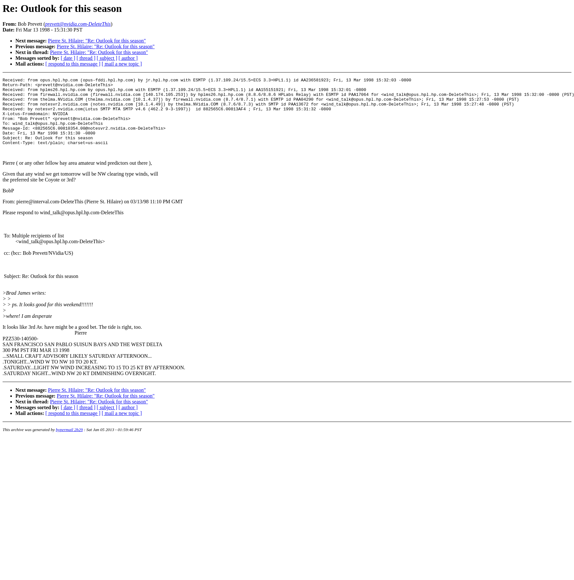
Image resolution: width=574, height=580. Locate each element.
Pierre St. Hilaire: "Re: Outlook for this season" (97, 40)
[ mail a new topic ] (122, 64)
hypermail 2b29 (69, 445)
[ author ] (128, 58)
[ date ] (68, 58)
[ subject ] (107, 58)
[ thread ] (85, 58)
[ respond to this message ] (72, 64)
